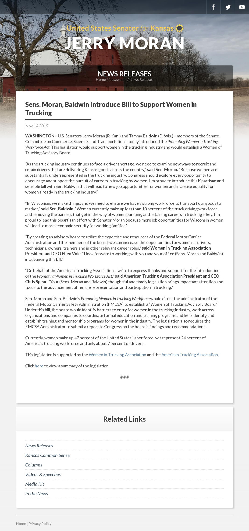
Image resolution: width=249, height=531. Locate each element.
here (39, 365)
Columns (33, 464)
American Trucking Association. (190, 354)
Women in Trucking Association (117, 354)
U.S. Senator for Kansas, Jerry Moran (124, 37)
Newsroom (118, 79)
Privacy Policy (39, 523)
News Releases (141, 79)
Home (101, 79)
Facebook (213, 7)
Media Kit (34, 484)
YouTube (242, 7)
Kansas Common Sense (47, 455)
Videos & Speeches (43, 474)
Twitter (228, 7)
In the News (36, 493)
